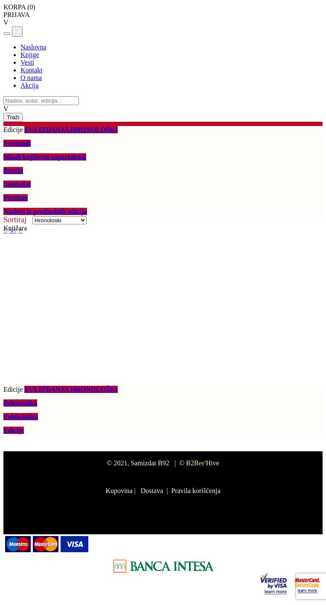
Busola (13, 170)
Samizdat (17, 184)
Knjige (29, 54)
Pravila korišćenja (195, 490)
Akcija (29, 85)
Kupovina (118, 490)
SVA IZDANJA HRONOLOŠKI (70, 129)
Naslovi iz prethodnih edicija (45, 211)
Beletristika (20, 403)
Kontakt (31, 70)
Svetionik (17, 143)
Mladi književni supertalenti (44, 157)
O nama (31, 77)
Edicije (13, 430)
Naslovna (33, 47)
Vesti (27, 62)
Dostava (152, 490)
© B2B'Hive (199, 463)
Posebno (15, 197)
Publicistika (20, 416)
